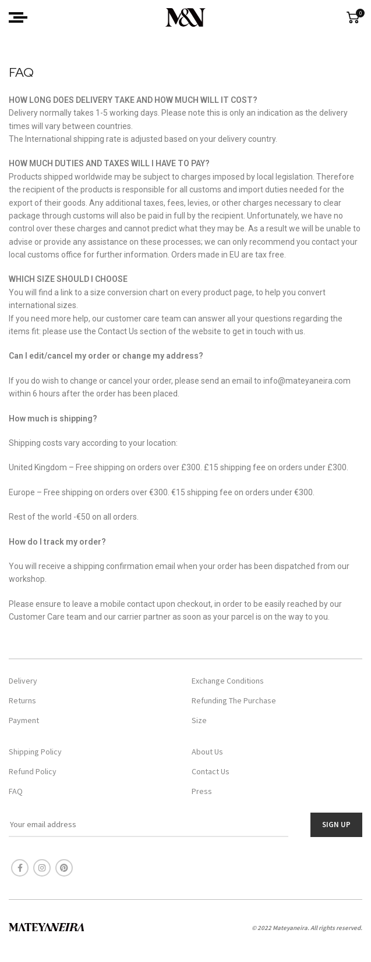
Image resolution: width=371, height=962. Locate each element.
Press (202, 791)
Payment (24, 720)
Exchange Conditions (228, 680)
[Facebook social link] (20, 868)
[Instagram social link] (42, 868)
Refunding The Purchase (234, 700)
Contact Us (210, 771)
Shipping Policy (35, 751)
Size (199, 720)
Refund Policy (32, 771)
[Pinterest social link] (64, 868)
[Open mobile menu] (18, 17)
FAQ (16, 791)
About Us (207, 751)
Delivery (23, 680)
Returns (22, 700)
